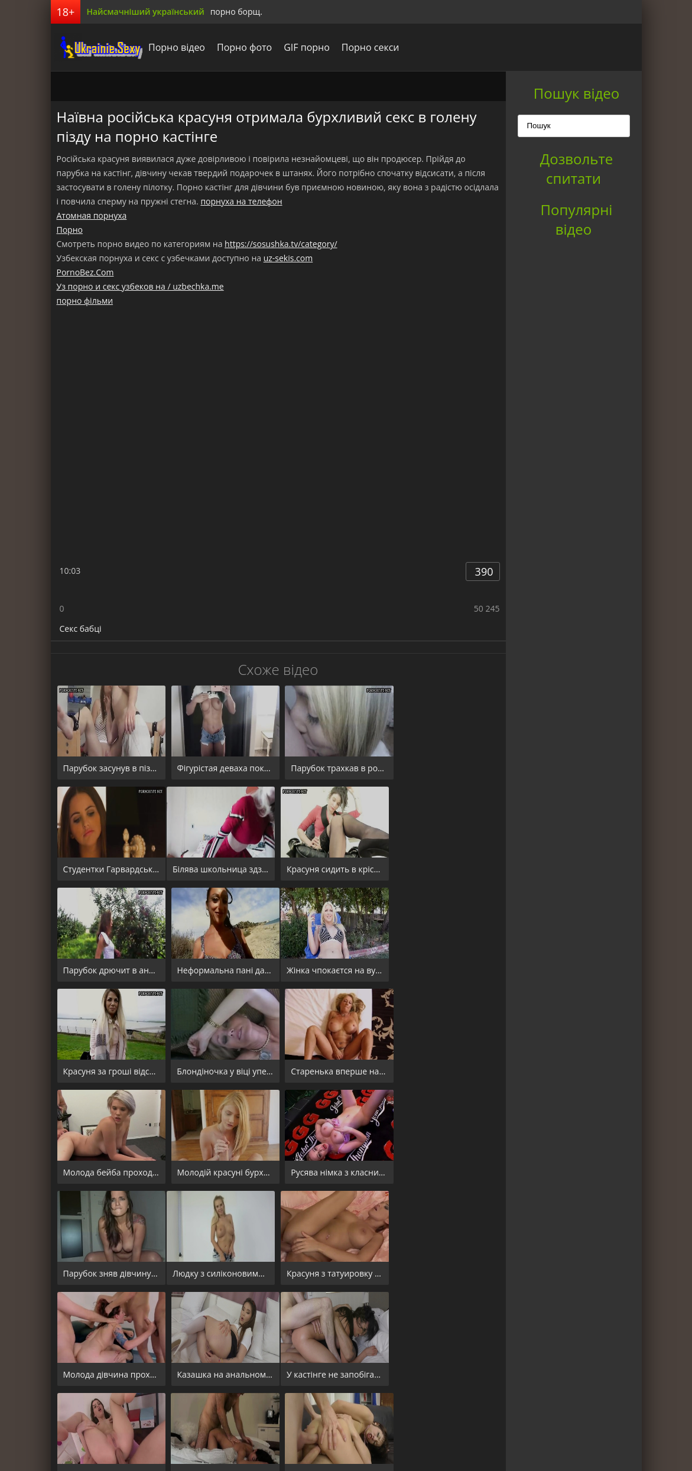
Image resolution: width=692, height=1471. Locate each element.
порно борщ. (236, 11)
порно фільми (85, 300)
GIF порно (304, 47)
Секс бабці (81, 628)
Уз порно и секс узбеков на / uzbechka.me (140, 286)
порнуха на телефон (241, 201)
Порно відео (173, 47)
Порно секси (367, 47)
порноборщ (95, 47)
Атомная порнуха (92, 215)
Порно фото (241, 47)
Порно (70, 229)
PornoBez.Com (85, 272)
